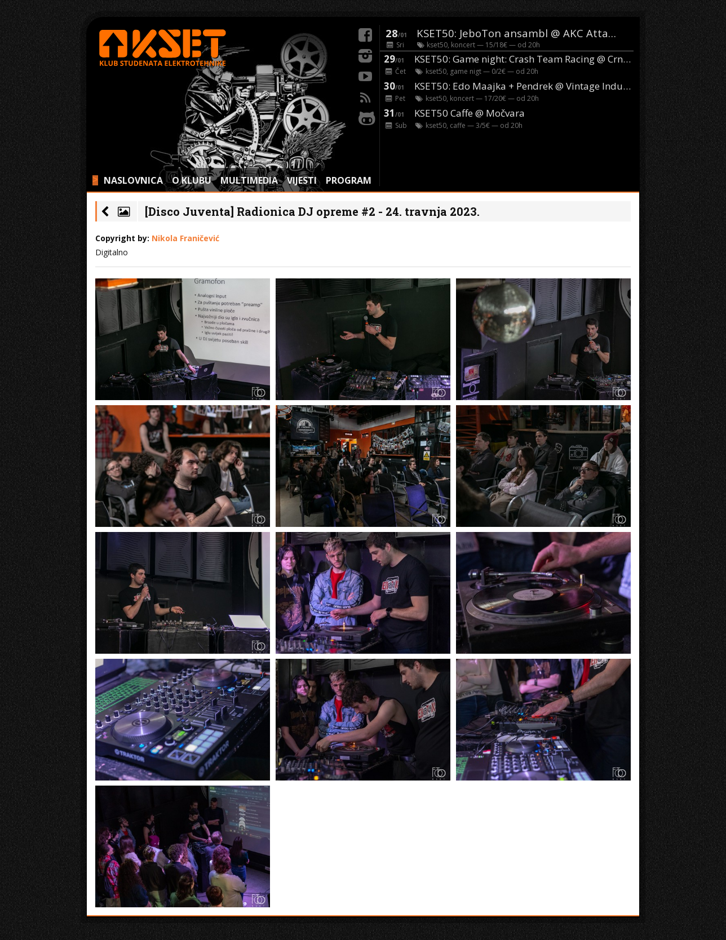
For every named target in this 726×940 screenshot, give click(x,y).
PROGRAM (348, 180)
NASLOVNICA (133, 180)
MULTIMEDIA (249, 180)
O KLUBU (191, 180)
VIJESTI (302, 180)
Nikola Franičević (185, 238)
